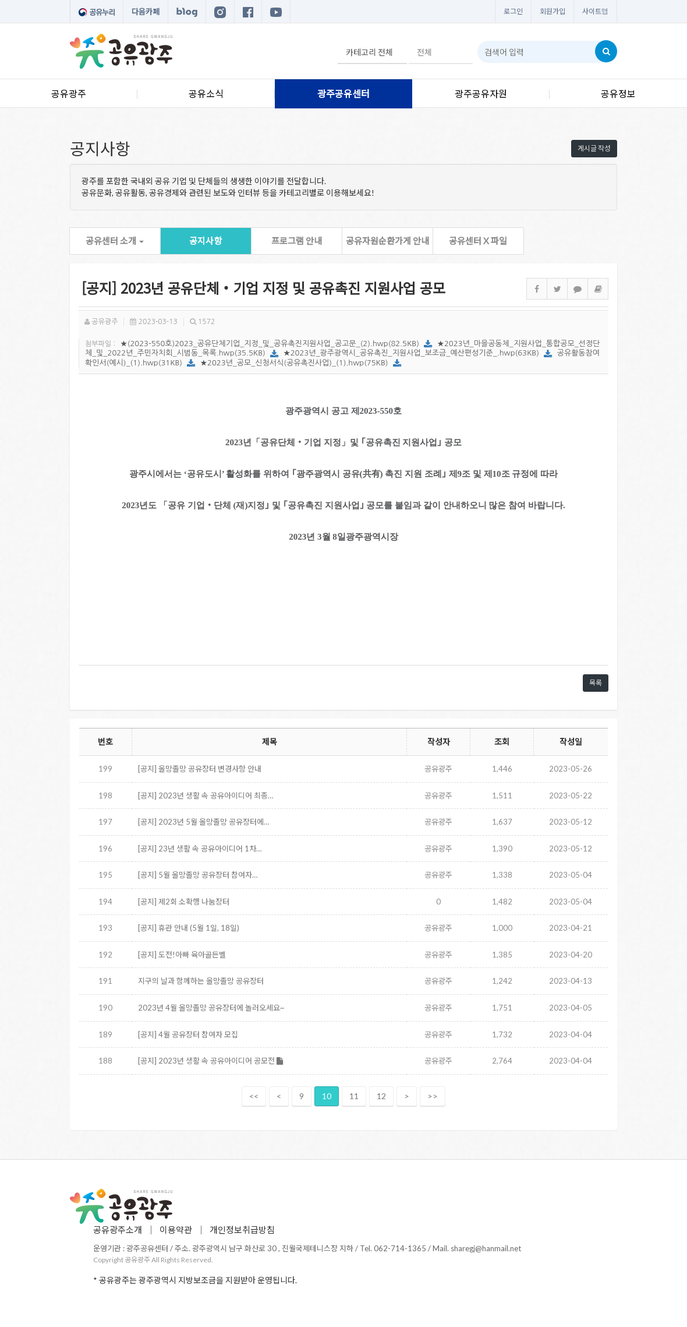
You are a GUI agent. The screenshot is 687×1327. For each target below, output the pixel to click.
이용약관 (176, 1229)
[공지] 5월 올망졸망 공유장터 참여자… (197, 874)
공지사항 (205, 240)
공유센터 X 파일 (478, 240)
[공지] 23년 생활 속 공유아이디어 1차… (199, 848)
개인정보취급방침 (242, 1229)
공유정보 (618, 93)
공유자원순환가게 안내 (387, 240)
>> (432, 1096)
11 (354, 1096)
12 (381, 1096)
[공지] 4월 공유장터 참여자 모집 (188, 1034)
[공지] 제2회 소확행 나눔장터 (183, 901)
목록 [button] (595, 682)
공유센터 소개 (115, 240)
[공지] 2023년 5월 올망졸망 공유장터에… (203, 821)
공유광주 (68, 93)
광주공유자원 (481, 93)
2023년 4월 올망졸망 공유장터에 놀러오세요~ (211, 1007)
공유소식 (206, 93)
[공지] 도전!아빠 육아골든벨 (182, 954)
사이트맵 (595, 11)
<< (253, 1096)
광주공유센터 (343, 93)
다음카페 (146, 11)
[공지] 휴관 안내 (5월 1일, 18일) (188, 927)
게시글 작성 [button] (594, 148)
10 (326, 1096)
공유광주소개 (117, 1229)
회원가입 (552, 11)
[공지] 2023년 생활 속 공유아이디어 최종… (205, 795)
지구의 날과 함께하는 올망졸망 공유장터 (201, 980)
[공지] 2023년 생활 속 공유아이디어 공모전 (210, 1060)
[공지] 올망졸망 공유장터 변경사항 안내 (199, 768)
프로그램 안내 (296, 240)
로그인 (513, 11)
